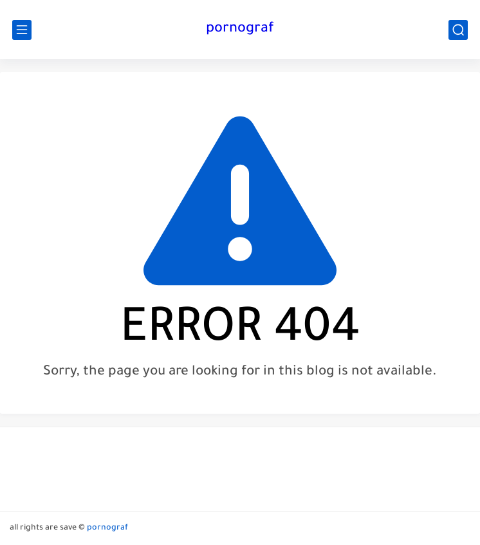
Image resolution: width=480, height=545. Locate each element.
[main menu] (22, 30)
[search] (458, 30)
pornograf (240, 29)
